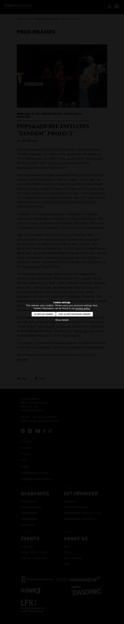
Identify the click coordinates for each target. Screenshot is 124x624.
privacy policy (83, 308)
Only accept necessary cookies (74, 314)
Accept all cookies (43, 314)
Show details (62, 320)
